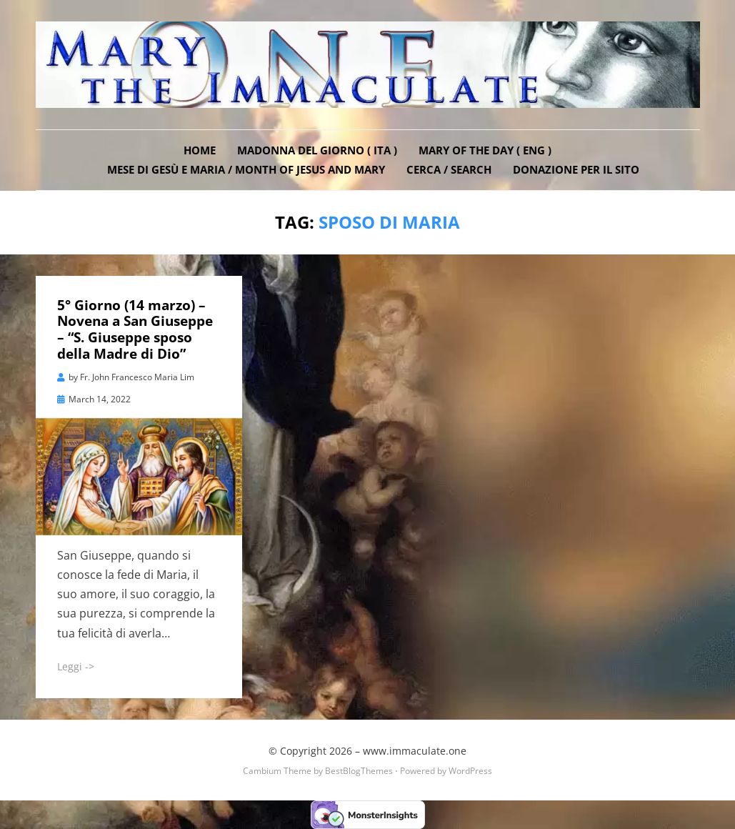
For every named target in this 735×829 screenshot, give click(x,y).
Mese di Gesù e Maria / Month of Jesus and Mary (246, 169)
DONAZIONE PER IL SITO (576, 169)
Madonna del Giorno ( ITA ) (317, 150)
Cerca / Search (448, 169)
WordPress (470, 771)
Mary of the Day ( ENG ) (485, 150)
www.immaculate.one (414, 751)
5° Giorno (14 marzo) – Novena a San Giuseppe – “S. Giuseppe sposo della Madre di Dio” (135, 329)
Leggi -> (75, 666)
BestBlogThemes (359, 771)
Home (200, 150)
